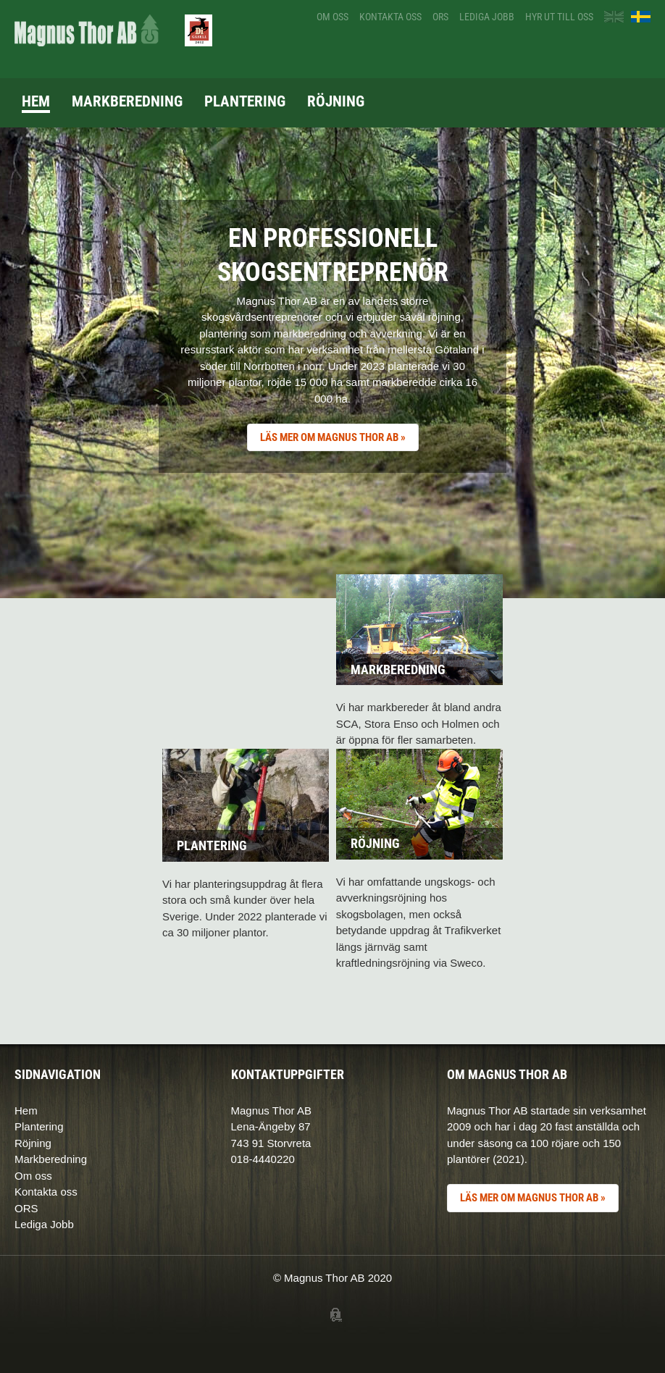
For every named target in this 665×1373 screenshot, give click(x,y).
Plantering (244, 101)
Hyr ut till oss (559, 16)
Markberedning (127, 101)
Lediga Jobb (44, 1224)
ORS (440, 16)
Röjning (335, 101)
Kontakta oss (390, 16)
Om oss (332, 16)
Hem (36, 101)
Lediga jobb (486, 16)
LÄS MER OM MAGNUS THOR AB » (333, 437)
